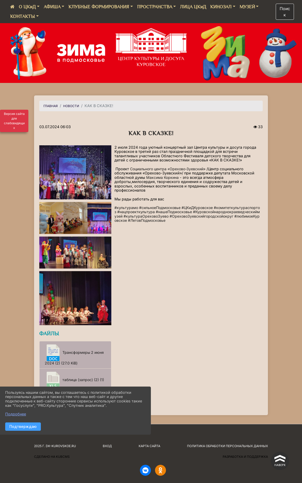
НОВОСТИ (71, 106)
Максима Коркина (162, 177)
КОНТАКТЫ (22, 16)
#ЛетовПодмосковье (146, 220)
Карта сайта (149, 446)
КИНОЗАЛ (221, 6)
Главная (50, 106)
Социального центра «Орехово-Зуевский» (167, 169)
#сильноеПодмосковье (160, 207)
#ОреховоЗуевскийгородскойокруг (201, 216)
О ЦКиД (27, 6)
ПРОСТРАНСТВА (154, 6)
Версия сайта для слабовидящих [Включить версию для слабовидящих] (14, 121)
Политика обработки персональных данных (227, 446)
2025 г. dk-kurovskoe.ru (55, 446)
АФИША (52, 6)
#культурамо (126, 207)
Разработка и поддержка (245, 457)
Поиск (285, 11)
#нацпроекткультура (136, 212)
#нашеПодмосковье (174, 212)
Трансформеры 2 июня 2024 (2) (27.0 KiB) (74, 354)
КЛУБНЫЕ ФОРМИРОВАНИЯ (98, 6)
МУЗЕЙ (247, 6)
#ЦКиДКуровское (197, 207)
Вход (107, 446)
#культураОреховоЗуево (146, 216)
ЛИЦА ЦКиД (193, 6)
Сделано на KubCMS (52, 457)
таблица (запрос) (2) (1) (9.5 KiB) (74, 382)
